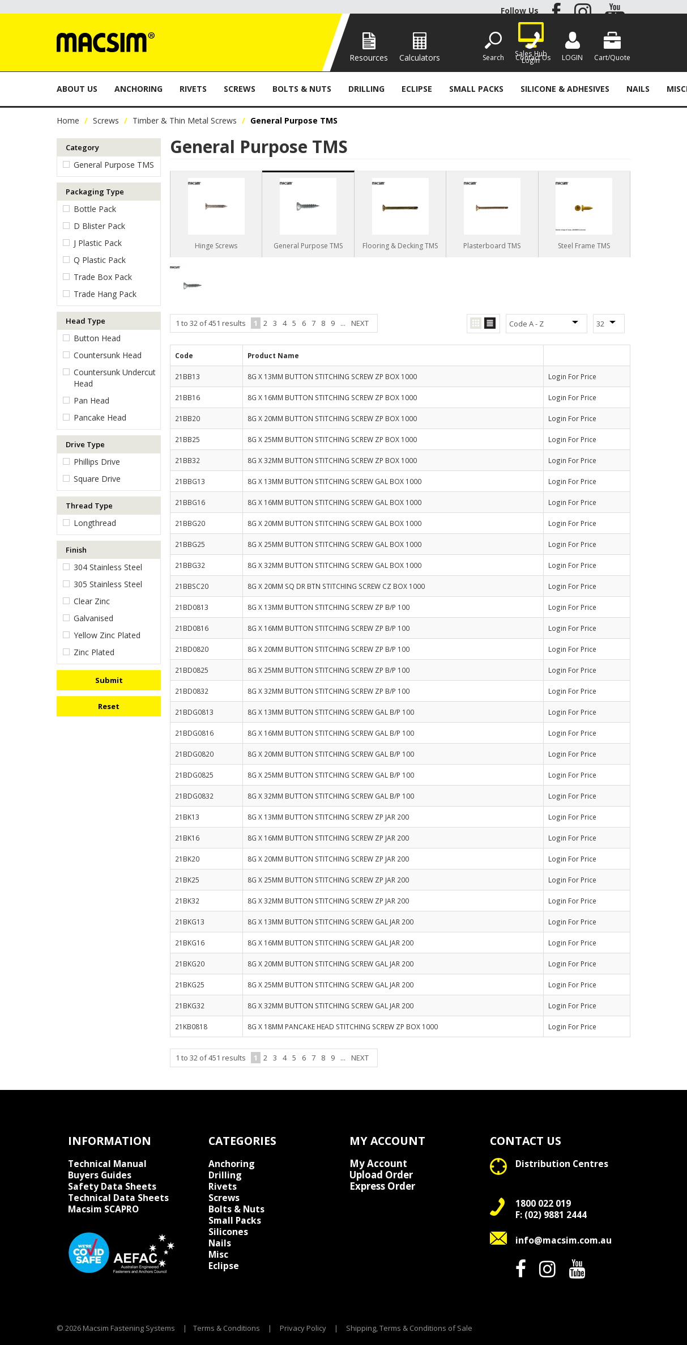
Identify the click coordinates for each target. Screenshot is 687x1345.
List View (490, 323)
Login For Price (572, 376)
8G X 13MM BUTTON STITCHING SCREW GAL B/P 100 (331, 711)
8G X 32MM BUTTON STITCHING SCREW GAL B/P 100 (331, 795)
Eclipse (417, 88)
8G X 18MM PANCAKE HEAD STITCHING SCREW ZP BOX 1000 (343, 1026)
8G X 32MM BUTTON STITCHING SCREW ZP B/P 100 (328, 690)
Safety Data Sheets (112, 1186)
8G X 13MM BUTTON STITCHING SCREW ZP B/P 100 (328, 607)
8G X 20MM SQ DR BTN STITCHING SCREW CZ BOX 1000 (336, 586)
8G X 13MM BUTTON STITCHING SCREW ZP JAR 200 (328, 816)
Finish (76, 550)
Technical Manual (107, 1163)
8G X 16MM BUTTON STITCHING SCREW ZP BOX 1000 (332, 397)
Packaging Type (95, 191)
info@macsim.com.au (563, 1240)
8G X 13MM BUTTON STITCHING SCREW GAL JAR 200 (330, 921)
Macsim (103, 1209)
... (342, 323)
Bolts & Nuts (301, 88)
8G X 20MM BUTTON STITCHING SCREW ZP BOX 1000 (332, 418)
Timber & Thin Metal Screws (185, 120)
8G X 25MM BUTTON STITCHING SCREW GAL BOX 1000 (334, 544)
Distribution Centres (561, 1163)
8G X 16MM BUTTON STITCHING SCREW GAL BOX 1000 (334, 502)
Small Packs (476, 88)
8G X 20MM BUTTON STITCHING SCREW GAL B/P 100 (331, 753)
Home (68, 120)
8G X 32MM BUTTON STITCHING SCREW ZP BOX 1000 (332, 460)
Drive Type (85, 444)
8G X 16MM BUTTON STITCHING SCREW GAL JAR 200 (330, 942)
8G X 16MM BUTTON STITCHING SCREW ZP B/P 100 (328, 628)
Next (360, 323)
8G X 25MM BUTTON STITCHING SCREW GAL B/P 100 (331, 774)
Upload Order (381, 1175)
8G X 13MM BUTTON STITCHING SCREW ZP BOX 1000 (332, 376)
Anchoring (138, 88)
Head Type (85, 321)
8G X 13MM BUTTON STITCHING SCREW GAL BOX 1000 (334, 481)
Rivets (193, 88)
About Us (77, 88)
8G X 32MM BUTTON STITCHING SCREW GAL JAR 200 (330, 1005)
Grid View (475, 323)
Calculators (419, 57)
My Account (378, 1163)
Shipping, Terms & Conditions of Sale (409, 1328)
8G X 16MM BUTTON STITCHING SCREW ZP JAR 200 (328, 837)
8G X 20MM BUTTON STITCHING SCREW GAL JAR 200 (330, 963)
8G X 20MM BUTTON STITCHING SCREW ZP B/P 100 (328, 649)
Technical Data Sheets (118, 1197)
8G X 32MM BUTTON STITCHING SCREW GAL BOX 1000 (334, 565)
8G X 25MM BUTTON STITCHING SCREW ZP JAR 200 (328, 879)
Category (82, 147)
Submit (109, 680)
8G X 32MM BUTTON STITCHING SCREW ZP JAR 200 (328, 900)
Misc (218, 1254)
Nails (638, 88)
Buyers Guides (99, 1175)
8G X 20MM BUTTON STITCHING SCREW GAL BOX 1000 (334, 523)
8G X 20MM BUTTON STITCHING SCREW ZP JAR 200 (328, 858)
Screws (239, 88)
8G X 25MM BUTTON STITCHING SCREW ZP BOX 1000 (332, 439)
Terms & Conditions (226, 1328)
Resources (368, 57)
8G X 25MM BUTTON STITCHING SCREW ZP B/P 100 (328, 669)
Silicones (228, 1231)
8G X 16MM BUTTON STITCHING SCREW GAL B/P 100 (331, 732)
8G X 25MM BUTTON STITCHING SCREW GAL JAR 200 (330, 984)
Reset (109, 706)
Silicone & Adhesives (564, 88)
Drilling (366, 88)
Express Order (382, 1186)
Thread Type (89, 505)
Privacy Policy (303, 1328)
